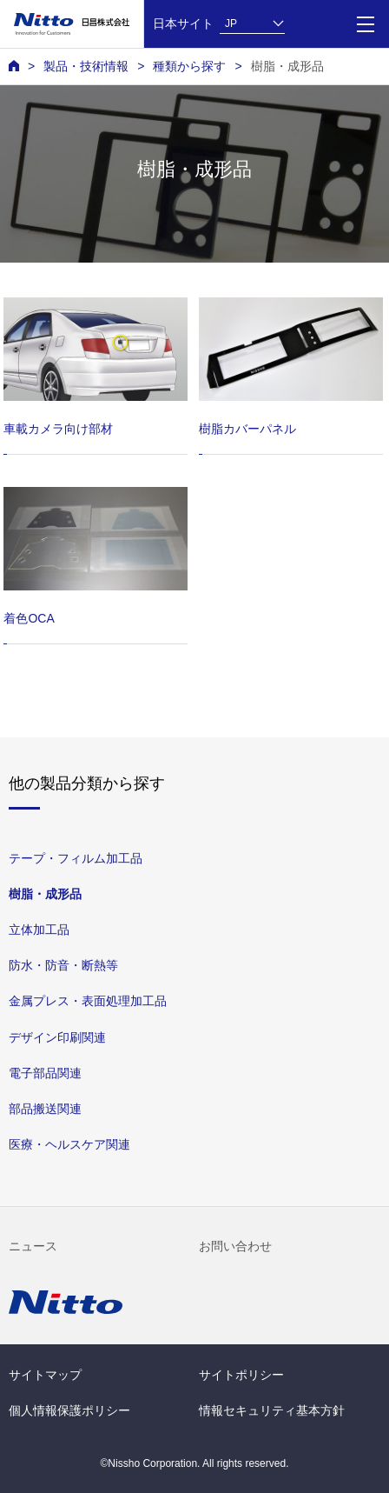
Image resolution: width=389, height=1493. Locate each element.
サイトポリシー (241, 1375)
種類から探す (189, 66)
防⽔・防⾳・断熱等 (63, 965)
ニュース (33, 1246)
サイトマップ (45, 1375)
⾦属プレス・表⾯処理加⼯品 (88, 1001)
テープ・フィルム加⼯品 (75, 858)
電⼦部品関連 (45, 1072)
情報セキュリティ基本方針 (272, 1410)
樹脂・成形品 (287, 66)
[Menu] (365, 24)
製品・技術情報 (86, 66)
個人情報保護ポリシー (69, 1410)
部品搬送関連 (45, 1108)
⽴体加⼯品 (39, 929)
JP (231, 23)
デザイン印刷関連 (57, 1036)
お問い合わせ (235, 1246)
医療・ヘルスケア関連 (69, 1143)
